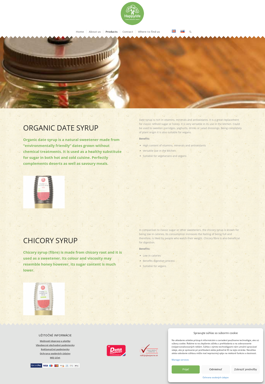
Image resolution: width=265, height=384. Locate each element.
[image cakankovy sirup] (45, 300)
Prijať (186, 369)
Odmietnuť (215, 369)
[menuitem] (80, 31)
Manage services (180, 359)
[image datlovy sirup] (45, 193)
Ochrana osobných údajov (216, 377)
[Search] (189, 31)
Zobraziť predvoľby (245, 369)
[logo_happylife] (132, 13)
